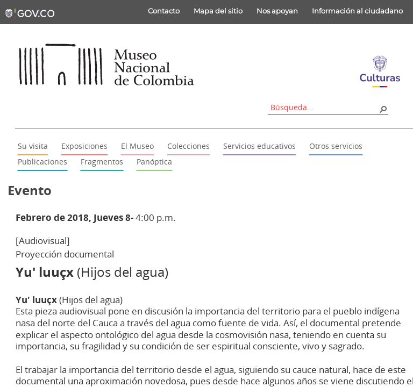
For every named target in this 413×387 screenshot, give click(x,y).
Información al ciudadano (351, 10)
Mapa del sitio (212, 10)
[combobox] (318, 107)
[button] (377, 108)
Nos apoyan (271, 10)
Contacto (158, 10)
